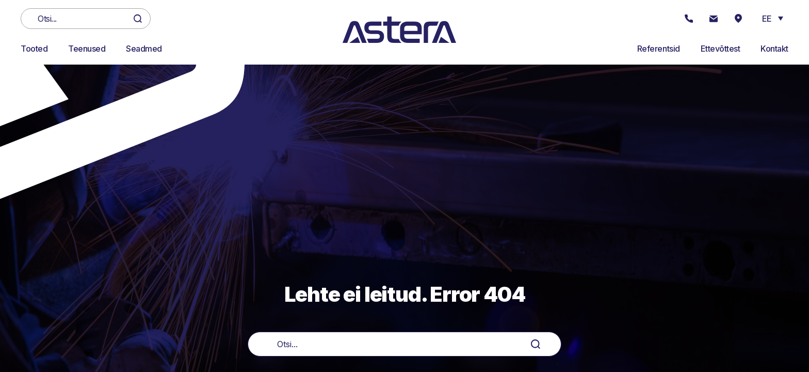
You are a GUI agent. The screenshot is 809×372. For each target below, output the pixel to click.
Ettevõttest (720, 48)
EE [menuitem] (767, 18)
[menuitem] (772, 18)
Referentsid (658, 48)
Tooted (34, 48)
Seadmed (144, 48)
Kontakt (774, 48)
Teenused (86, 48)
